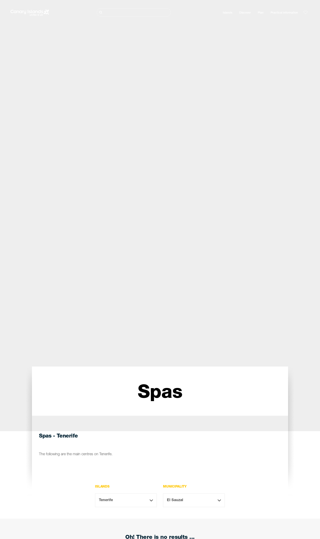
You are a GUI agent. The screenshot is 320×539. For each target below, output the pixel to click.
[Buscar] (134, 12)
